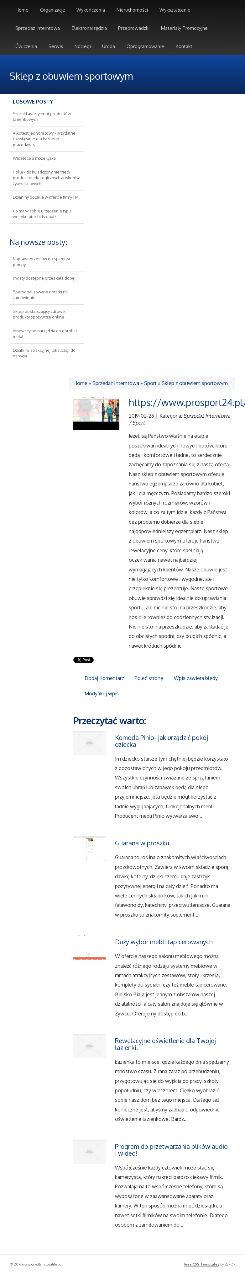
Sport (150, 383)
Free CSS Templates (201, 1264)
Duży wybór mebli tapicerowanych (164, 942)
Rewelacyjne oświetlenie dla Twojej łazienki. (165, 1044)
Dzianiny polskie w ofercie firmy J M (46, 197)
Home (80, 383)
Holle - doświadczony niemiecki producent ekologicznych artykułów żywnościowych (46, 177)
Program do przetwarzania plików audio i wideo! (171, 1149)
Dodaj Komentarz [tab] (104, 678)
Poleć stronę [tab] (149, 678)
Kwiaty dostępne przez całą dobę (43, 278)
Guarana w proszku (142, 843)
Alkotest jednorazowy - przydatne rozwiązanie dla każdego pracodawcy (44, 139)
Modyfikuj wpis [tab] (102, 693)
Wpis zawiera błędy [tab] (196, 678)
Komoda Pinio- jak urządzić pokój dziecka (161, 740)
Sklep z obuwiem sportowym (195, 383)
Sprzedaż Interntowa (115, 383)
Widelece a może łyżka (34, 158)
